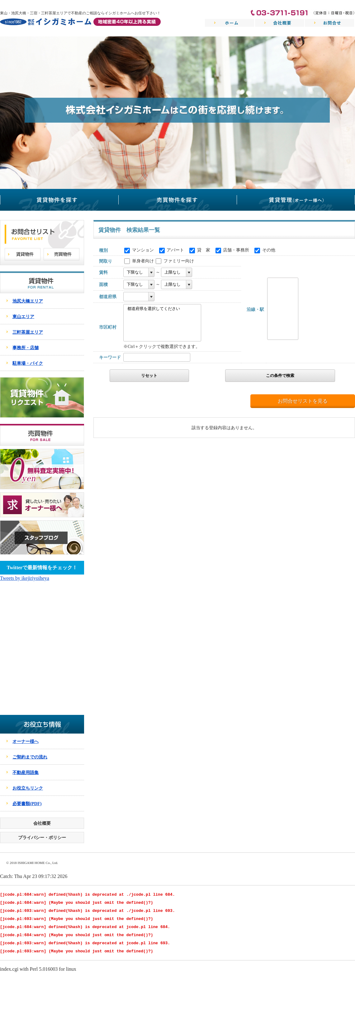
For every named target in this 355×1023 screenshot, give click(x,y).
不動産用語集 (25, 772)
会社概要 (42, 823)
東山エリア (23, 316)
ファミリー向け (178, 260)
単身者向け (143, 260)
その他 (268, 249)
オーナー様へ (25, 741)
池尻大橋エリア (27, 300)
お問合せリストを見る (303, 401)
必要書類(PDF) (27, 803)
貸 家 (203, 249)
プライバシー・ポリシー (42, 837)
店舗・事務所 (236, 249)
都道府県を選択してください (160, 309)
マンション (143, 249)
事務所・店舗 (25, 347)
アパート (175, 249)
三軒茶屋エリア (27, 332)
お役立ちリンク (27, 788)
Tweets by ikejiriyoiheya (24, 578)
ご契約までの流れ (29, 756)
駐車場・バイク (27, 363)
